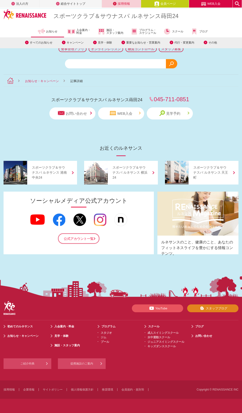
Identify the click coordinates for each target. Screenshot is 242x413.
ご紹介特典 (27, 363)
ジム (103, 337)
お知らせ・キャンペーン (42, 81)
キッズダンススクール (161, 346)
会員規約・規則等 (132, 389)
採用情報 (121, 3)
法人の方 (19, 3)
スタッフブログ (212, 308)
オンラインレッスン (106, 49)
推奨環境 (107, 389)
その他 (212, 42)
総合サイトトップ (70, 3)
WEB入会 (210, 3)
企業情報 (29, 389)
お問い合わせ (75, 113)
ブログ (199, 31)
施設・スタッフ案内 (110, 31)
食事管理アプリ (72, 49)
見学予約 (174, 113)
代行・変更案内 (184, 42)
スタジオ (106, 332)
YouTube (157, 308)
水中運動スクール (158, 337)
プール (105, 341)
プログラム (108, 326)
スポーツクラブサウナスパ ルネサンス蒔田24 (115, 16)
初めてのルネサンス (20, 326)
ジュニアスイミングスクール (165, 341)
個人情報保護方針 (82, 389)
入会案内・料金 (79, 31)
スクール (173, 31)
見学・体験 (105, 42)
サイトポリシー (53, 389)
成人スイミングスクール (163, 332)
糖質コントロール (141, 49)
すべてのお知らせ (41, 42)
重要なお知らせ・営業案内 (143, 42)
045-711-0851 (171, 99)
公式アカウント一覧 (79, 239)
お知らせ (47, 31)
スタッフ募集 (171, 49)
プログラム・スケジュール (143, 31)
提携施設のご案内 (81, 363)
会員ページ (165, 3)
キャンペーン (75, 42)
